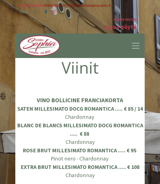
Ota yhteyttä (30, 5)
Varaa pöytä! (121, 27)
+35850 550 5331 (125, 19)
